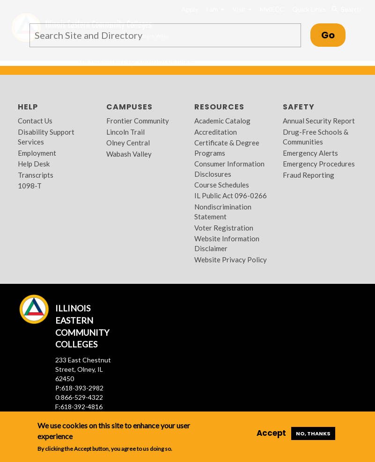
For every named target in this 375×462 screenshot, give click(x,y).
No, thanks (313, 433)
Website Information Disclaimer (226, 243)
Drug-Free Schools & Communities (315, 137)
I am (215, 9)
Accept (271, 433)
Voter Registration (223, 228)
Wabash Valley (129, 154)
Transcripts (35, 175)
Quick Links (309, 9)
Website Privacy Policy (230, 259)
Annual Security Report (319, 120)
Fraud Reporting (308, 175)
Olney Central (128, 142)
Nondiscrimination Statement (222, 211)
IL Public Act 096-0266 (230, 195)
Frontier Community (137, 120)
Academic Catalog (222, 120)
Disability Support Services (46, 137)
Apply (189, 9)
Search (346, 9)
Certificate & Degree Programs (226, 147)
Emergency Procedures (319, 163)
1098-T (30, 185)
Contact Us (35, 120)
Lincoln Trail (125, 132)
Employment (37, 153)
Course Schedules (221, 184)
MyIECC (272, 9)
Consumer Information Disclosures (229, 168)
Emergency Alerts (310, 153)
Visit (242, 9)
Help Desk (34, 163)
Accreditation (215, 132)
